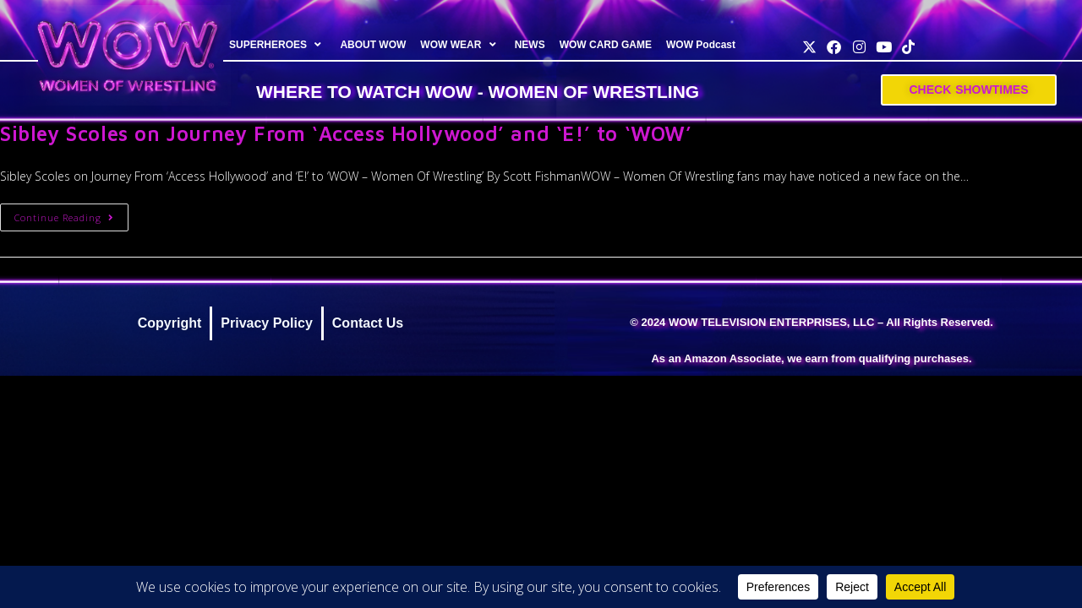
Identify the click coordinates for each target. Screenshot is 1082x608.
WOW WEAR (460, 45)
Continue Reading (71, 214)
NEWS (529, 45)
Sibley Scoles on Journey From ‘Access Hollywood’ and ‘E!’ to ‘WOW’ (346, 133)
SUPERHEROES (277, 45)
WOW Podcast (700, 45)
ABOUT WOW (373, 45)
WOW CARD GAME (605, 45)
